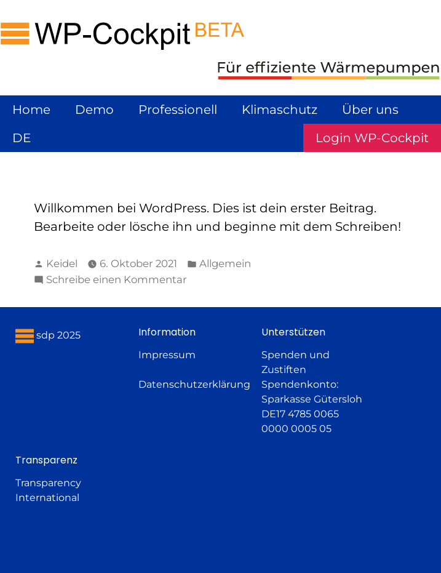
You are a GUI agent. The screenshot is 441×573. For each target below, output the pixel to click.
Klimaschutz (279, 110)
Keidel (61, 263)
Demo (94, 110)
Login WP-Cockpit (372, 138)
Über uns (370, 110)
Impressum (167, 355)
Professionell (177, 110)
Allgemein (225, 263)
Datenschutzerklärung (194, 384)
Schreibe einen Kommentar (116, 279)
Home (31, 110)
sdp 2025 (58, 335)
